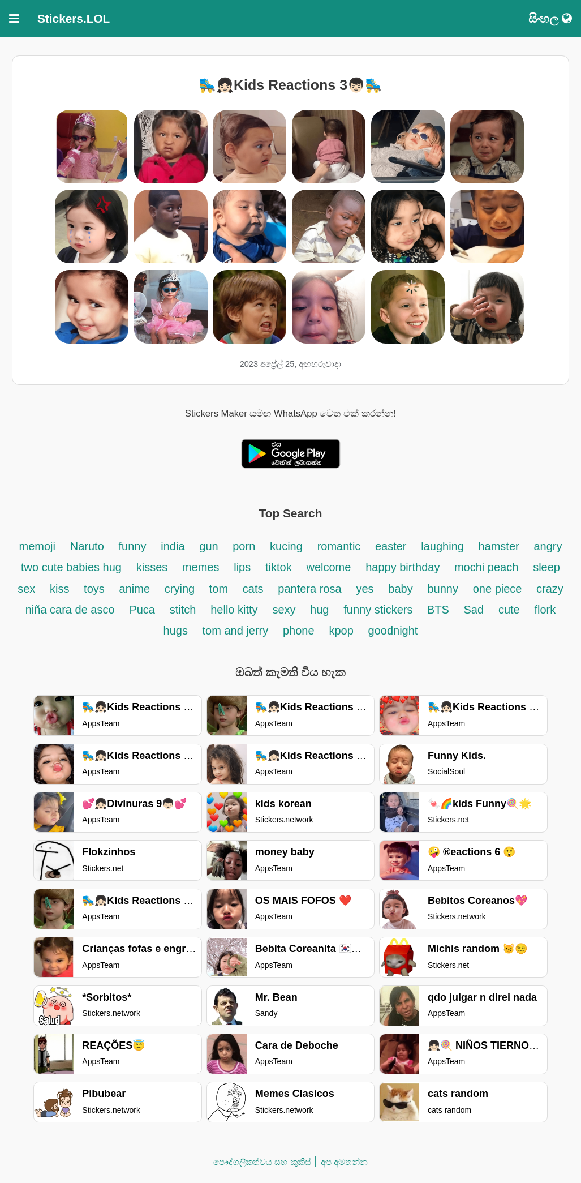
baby (400, 588)
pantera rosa (309, 588)
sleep (546, 567)
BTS (439, 609)
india (172, 546)
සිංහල (550, 18)
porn (244, 546)
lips (242, 567)
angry (547, 546)
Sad (474, 609)
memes (201, 567)
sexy (285, 609)
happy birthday (404, 567)
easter (391, 546)
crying (181, 588)
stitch (183, 609)
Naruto (87, 546)
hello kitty (233, 609)
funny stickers (379, 609)
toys (94, 588)
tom (218, 588)
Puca (142, 609)
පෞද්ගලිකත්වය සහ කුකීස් (262, 1162)
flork (545, 609)
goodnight (393, 630)
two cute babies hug (71, 567)
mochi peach (486, 567)
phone (299, 630)
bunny (442, 588)
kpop (341, 630)
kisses (153, 567)
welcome (328, 567)
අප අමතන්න (344, 1162)
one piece (499, 588)
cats (253, 588)
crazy (549, 588)
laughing (444, 546)
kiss (61, 588)
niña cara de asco (70, 609)
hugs (177, 630)
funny (133, 546)
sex (26, 588)
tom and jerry (236, 630)
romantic (340, 546)
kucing (286, 546)
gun (210, 546)
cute (509, 609)
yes (364, 588)
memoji (37, 546)
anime (134, 588)
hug (319, 609)
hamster (498, 546)
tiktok (278, 567)
